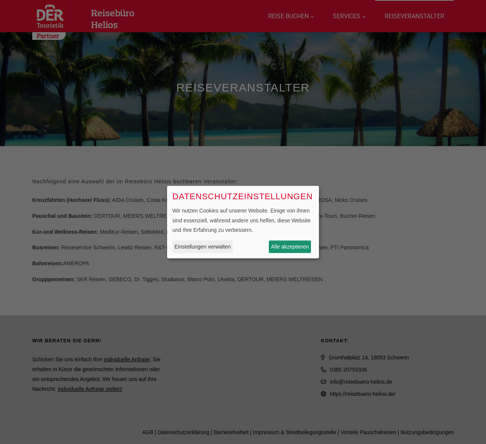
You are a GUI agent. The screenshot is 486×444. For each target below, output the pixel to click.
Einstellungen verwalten (203, 247)
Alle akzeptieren (290, 247)
